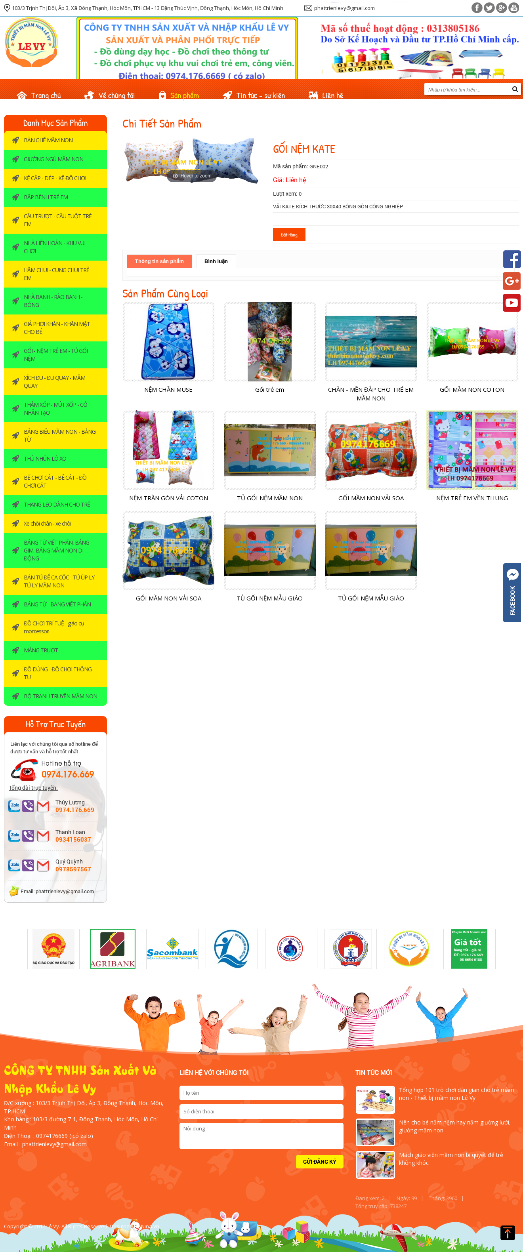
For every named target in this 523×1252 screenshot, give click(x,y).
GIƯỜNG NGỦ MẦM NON (53, 159)
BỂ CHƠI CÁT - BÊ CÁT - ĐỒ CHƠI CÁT (55, 481)
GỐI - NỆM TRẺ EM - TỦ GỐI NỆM (56, 354)
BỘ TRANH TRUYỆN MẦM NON (60, 696)
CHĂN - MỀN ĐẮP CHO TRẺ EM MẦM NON (371, 393)
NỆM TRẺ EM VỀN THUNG (472, 498)
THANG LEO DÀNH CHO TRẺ (57, 504)
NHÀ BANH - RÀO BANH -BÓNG (53, 301)
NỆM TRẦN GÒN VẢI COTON (168, 498)
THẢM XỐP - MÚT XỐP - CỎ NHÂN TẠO (55, 408)
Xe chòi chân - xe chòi (47, 523)
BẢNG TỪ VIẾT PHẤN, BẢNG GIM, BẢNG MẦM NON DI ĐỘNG (56, 550)
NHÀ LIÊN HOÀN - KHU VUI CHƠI (54, 247)
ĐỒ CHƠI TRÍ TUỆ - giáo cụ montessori (54, 627)
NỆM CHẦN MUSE (168, 389)
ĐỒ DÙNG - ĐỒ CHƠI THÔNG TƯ (58, 673)
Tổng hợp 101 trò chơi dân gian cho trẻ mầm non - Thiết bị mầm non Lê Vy (456, 1093)
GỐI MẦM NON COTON (472, 389)
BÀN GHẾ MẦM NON (48, 140)
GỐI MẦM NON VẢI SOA (371, 498)
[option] (53, 949)
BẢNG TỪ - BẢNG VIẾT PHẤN (57, 604)
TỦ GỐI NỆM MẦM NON (270, 498)
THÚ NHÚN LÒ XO (45, 458)
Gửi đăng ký (319, 1161)
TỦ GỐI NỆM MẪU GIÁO (270, 598)
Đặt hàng (289, 234)
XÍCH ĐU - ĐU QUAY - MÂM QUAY (54, 381)
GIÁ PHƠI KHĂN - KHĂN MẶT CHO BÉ (57, 327)
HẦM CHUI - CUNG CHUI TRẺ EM (56, 274)
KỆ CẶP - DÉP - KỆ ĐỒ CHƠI (55, 178)
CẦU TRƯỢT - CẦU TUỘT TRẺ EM (58, 220)
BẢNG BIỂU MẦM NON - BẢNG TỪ (59, 435)
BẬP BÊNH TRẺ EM (46, 197)
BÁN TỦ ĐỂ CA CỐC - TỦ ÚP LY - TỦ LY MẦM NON (60, 581)
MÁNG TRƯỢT (41, 650)
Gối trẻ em (269, 389)
